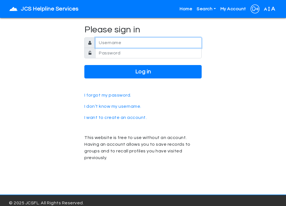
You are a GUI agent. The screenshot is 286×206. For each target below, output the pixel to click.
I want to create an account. (115, 117)
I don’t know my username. (112, 106)
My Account (233, 9)
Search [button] (204, 9)
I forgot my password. (107, 95)
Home (186, 9)
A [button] (269, 9)
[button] (255, 9)
